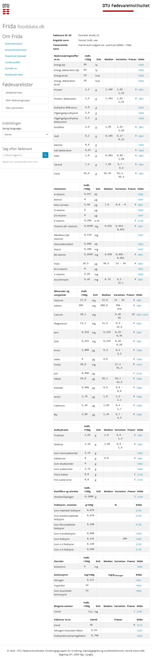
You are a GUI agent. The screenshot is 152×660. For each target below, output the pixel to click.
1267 (139, 630)
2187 (139, 611)
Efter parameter (15, 107)
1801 (141, 89)
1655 (140, 269)
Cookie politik (12, 62)
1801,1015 (142, 314)
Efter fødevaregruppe (18, 100)
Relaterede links (14, 74)
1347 (141, 145)
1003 (141, 64)
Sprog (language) (11, 128)
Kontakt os (11, 68)
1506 (139, 350)
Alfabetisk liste (14, 92)
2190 (140, 496)
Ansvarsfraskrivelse (16, 49)
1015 (139, 364)
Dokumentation (14, 43)
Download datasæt (15, 56)
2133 (140, 474)
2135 (140, 220)
